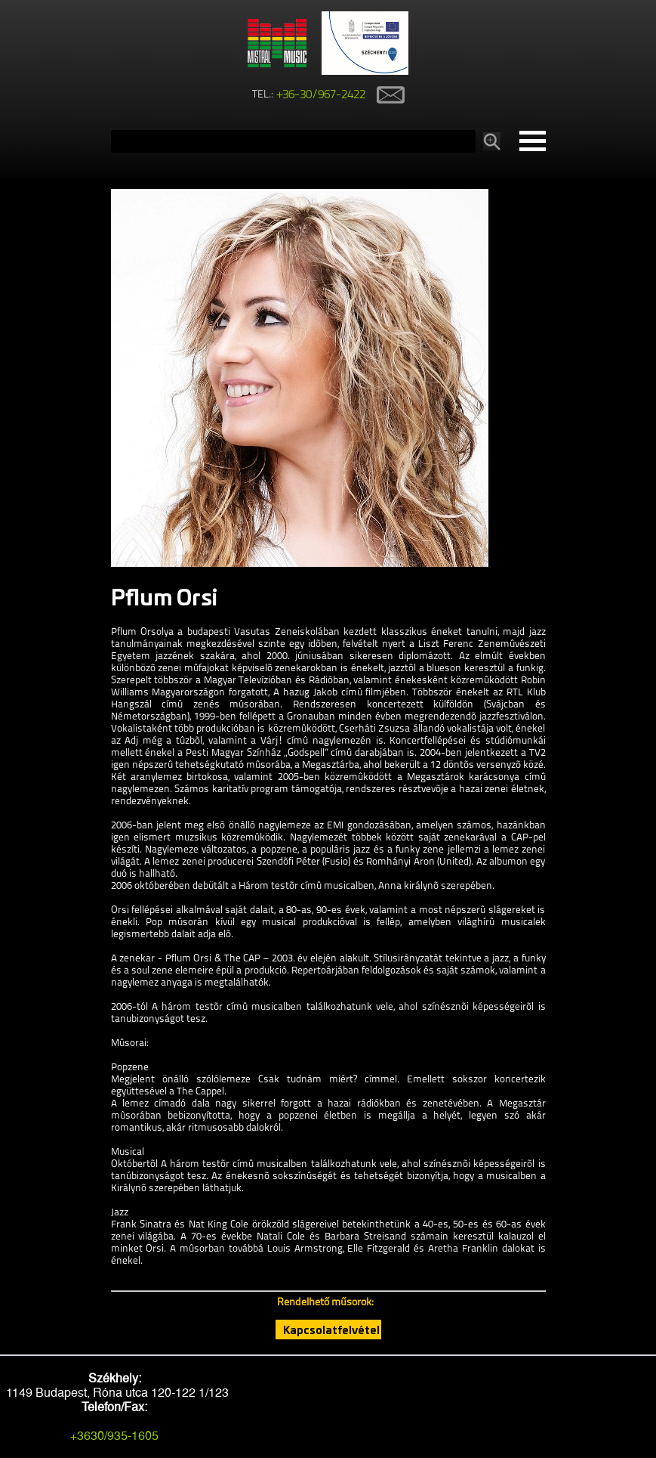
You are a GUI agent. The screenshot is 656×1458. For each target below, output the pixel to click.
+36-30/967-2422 (321, 95)
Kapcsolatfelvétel (331, 1329)
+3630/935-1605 (114, 1436)
